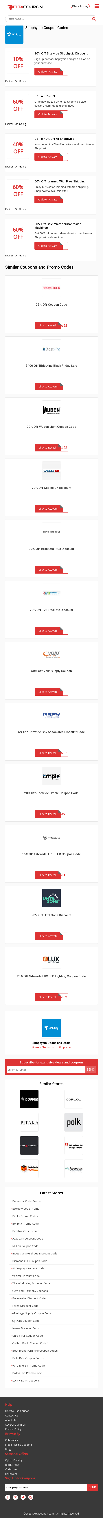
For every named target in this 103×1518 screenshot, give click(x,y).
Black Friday (80, 6)
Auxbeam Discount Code (27, 1238)
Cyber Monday (13, 1460)
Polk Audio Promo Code (26, 1373)
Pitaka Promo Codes (24, 1216)
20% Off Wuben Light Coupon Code (51, 426)
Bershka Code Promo (25, 1231)
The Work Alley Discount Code (30, 1283)
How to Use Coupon (17, 1411)
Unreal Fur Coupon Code (27, 1335)
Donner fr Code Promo (26, 1201)
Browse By (12, 1434)
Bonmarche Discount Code (28, 1298)
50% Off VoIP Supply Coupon (51, 671)
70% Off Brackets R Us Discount (51, 549)
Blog (8, 1449)
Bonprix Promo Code (25, 1223)
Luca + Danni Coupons (25, 1380)
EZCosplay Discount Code (28, 1268)
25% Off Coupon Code (51, 304)
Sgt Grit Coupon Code (25, 1320)
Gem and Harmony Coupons (29, 1291)
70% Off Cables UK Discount (51, 488)
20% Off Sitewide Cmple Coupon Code (51, 793)
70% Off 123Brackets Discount (51, 610)
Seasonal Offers (16, 1454)
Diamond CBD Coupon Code (29, 1261)
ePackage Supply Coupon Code (31, 1313)
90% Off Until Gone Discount (51, 915)
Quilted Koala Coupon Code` (29, 1343)
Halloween (11, 1474)
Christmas (11, 1469)
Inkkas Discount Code (25, 1328)
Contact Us (11, 1415)
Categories (11, 1440)
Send (90, 1069)
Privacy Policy (13, 1429)
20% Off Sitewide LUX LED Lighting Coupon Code (51, 976)
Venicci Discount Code (25, 1276)
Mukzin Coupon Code (24, 1246)
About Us (10, 1420)
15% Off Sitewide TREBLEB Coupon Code (51, 854)
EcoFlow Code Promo (25, 1208)
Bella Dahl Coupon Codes (27, 1358)
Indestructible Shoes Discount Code (34, 1253)
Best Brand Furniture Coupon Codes (34, 1350)
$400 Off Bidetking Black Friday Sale (51, 365)
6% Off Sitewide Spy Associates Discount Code (51, 732)
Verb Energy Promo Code (28, 1365)
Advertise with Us (15, 1424)
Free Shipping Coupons (18, 1444)
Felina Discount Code (24, 1305)
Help (8, 1404)
